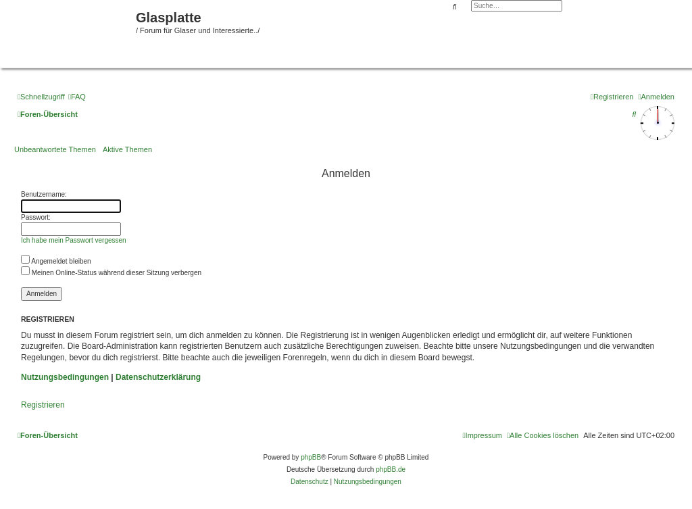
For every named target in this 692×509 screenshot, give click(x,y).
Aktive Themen (127, 149)
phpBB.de (390, 469)
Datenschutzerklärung (158, 377)
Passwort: (36, 217)
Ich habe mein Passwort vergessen (73, 240)
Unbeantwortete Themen (55, 149)
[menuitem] (77, 97)
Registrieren (43, 405)
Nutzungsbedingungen (65, 377)
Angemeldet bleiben (56, 261)
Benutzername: (44, 194)
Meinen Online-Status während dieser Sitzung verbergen (111, 272)
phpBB (311, 457)
